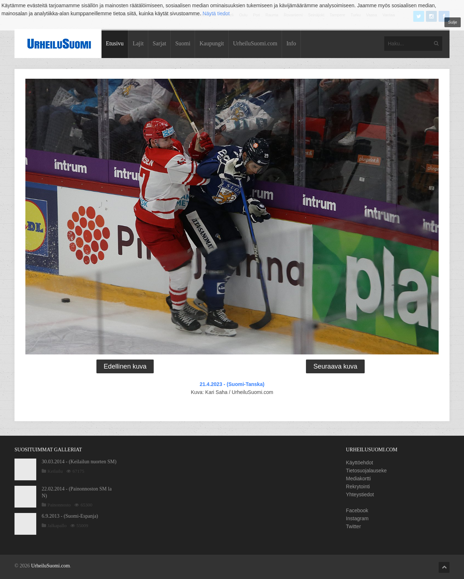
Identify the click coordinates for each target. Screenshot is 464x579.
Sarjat (159, 43)
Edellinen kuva (125, 366)
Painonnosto (59, 505)
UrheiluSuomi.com (255, 43)
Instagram (357, 518)
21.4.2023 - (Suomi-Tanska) (232, 384)
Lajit (138, 43)
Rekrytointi (358, 486)
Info (291, 43)
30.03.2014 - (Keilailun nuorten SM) (79, 461)
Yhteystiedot (360, 494)
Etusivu (115, 43)
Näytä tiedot (216, 13)
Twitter (353, 526)
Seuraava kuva (335, 366)
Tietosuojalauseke (366, 470)
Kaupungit (211, 43)
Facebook (357, 510)
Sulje (452, 22)
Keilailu (55, 471)
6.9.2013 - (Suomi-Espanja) (70, 516)
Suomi (182, 43)
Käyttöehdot (359, 462)
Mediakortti (358, 478)
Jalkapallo (57, 525)
